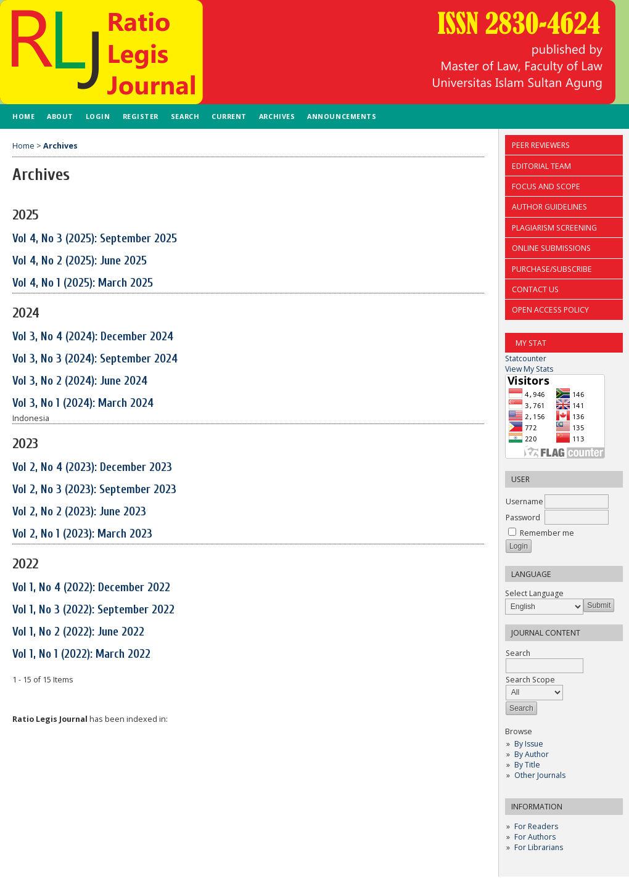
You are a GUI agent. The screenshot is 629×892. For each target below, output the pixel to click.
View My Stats (529, 369)
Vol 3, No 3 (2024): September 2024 (95, 359)
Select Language (534, 593)
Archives (277, 116)
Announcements (341, 116)
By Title (527, 764)
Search (185, 116)
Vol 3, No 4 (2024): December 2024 (92, 336)
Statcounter (525, 358)
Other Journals (539, 775)
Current (229, 116)
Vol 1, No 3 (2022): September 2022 (93, 609)
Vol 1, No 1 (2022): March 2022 (81, 654)
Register (140, 116)
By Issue (528, 744)
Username (524, 501)
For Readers (536, 826)
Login (98, 116)
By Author (531, 754)
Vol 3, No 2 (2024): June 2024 (79, 381)
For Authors (535, 837)
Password (523, 517)
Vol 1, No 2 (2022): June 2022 (78, 632)
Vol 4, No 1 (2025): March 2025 (82, 283)
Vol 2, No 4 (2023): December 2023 (92, 467)
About (60, 116)
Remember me (547, 533)
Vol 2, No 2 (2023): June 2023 (79, 511)
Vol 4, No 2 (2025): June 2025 (79, 261)
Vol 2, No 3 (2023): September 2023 (94, 489)
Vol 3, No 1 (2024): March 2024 (83, 403)
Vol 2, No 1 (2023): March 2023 (82, 534)
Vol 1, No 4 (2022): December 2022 (91, 587)
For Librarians (538, 847)
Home (23, 116)
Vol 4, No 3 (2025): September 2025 (94, 238)
